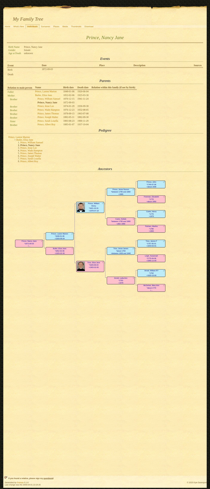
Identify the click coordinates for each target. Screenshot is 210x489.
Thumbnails (76, 26)
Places (56, 26)
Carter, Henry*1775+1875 (151, 214)
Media (65, 26)
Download (89, 26)
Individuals (32, 26)
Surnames (45, 26)
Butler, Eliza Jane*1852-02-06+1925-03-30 (59, 250)
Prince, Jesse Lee (46, 106)
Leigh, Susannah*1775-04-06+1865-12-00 (151, 258)
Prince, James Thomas (48, 113)
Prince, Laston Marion (46, 91)
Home (7, 26)
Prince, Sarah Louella (48, 121)
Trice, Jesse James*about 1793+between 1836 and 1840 (120, 250)
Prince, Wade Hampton (49, 110)
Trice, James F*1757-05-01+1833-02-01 (151, 243)
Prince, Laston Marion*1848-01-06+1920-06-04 (59, 236)
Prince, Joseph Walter (48, 117)
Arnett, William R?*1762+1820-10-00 (151, 273)
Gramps (20, 482)
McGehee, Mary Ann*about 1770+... (151, 288)
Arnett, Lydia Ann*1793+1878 (120, 280)
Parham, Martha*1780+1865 (151, 228)
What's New (18, 26)
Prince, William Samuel (49, 98)
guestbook (48, 478)
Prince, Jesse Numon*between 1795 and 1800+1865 (120, 191)
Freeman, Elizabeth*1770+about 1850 (151, 199)
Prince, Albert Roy (46, 124)
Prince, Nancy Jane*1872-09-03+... (29, 243)
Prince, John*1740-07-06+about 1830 (151, 184)
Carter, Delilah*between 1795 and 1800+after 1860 (120, 221)
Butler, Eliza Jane (43, 95)
